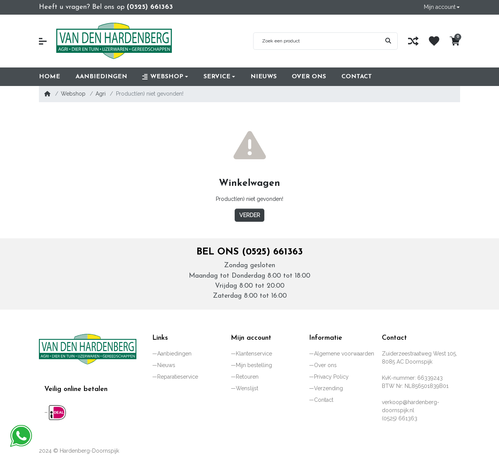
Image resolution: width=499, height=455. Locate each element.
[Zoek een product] (316, 41)
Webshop (73, 94)
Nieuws (166, 365)
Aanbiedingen (174, 354)
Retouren (247, 377)
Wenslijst (247, 388)
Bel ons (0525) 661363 (250, 252)
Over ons (325, 365)
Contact (323, 400)
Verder (249, 215)
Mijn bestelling (254, 365)
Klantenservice (254, 354)
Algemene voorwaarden (344, 354)
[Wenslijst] (434, 41)
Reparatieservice (177, 377)
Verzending (328, 388)
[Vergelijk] (413, 41)
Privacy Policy (331, 377)
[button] (441, 7)
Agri (101, 94)
